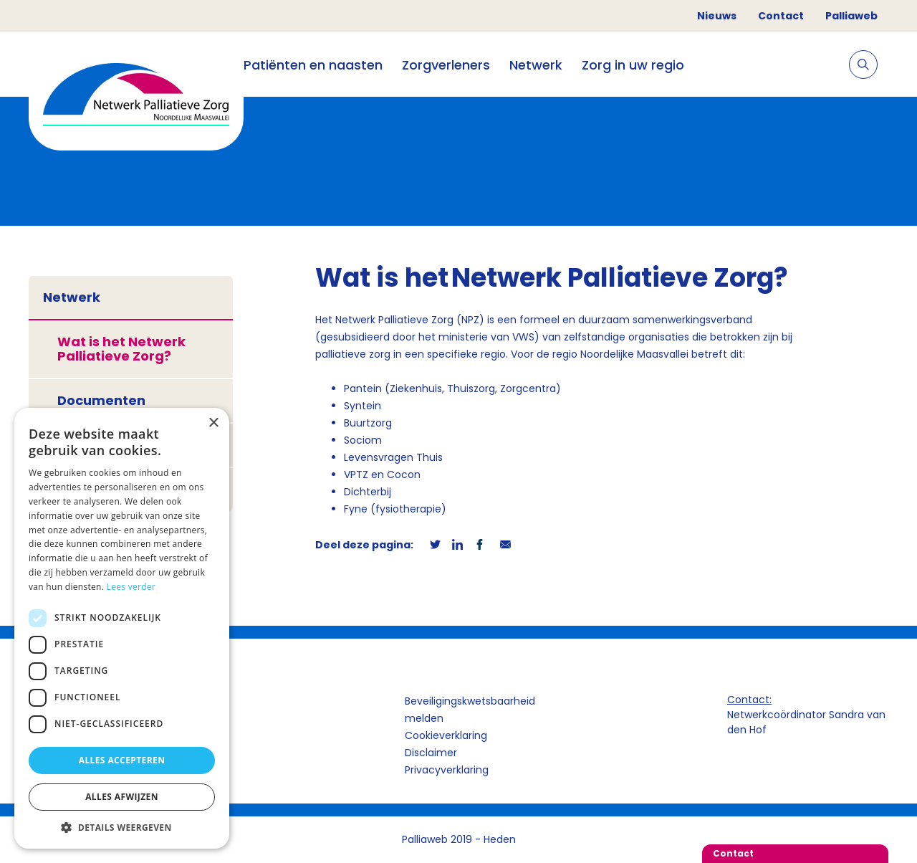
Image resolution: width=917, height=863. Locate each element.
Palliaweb (851, 16)
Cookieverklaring (446, 735)
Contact (781, 16)
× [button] (213, 423)
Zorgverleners (446, 65)
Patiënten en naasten (313, 65)
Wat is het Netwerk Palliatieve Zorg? (121, 349)
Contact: (749, 699)
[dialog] (121, 628)
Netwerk (535, 65)
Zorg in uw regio (633, 65)
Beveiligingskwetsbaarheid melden (470, 709)
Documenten (101, 400)
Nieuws (716, 16)
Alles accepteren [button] (122, 760)
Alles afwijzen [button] (121, 797)
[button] (122, 827)
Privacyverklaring (447, 770)
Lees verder (131, 587)
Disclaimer (431, 752)
